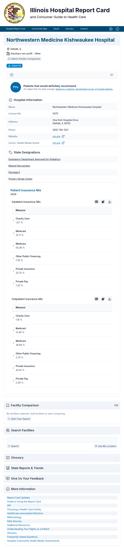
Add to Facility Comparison (24, 58)
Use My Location (105, 446)
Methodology (14, 517)
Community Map (39, 28)
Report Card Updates (18, 497)
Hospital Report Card (15, 28)
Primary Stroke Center (20, 178)
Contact (84, 28)
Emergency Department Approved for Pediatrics (34, 159)
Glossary (70, 28)
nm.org (59, 136)
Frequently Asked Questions (22, 536)
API (9, 505)
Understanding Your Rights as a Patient (28, 529)
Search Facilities (22, 430)
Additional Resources (18, 525)
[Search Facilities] (62, 440)
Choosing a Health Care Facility (24, 509)
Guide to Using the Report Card (24, 501)
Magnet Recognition (19, 165)
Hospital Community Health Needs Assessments (33, 540)
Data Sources (14, 521)
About (56, 28)
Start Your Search (19, 418)
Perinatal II (14, 172)
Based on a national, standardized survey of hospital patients (84, 89)
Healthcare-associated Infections (25, 513)
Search (13, 446)
